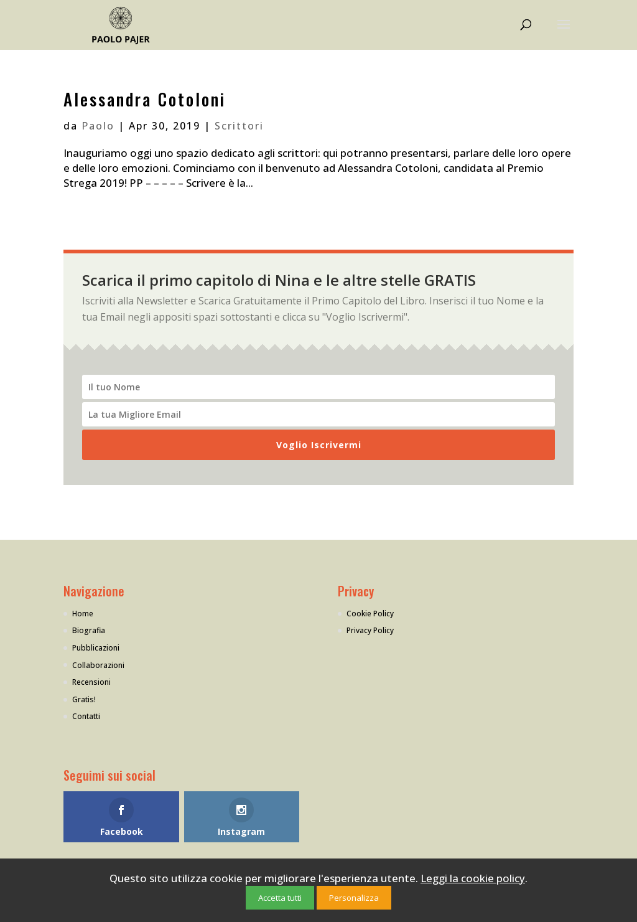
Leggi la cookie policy (473, 878)
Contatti (86, 716)
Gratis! (84, 699)
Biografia (88, 630)
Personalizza (354, 897)
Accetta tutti (280, 897)
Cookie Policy (370, 613)
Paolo (97, 126)
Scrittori (239, 126)
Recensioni (91, 682)
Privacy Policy (370, 630)
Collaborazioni (98, 665)
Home (82, 613)
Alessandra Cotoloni (144, 99)
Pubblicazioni (95, 647)
